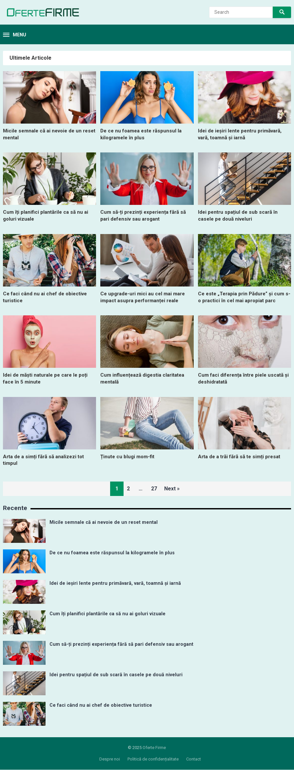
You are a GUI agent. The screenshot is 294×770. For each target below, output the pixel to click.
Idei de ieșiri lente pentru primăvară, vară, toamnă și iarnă (242, 134)
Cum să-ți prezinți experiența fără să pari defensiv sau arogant (145, 215)
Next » (174, 488)
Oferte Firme (154, 747)
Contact (193, 759)
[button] (14, 35)
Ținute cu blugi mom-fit (128, 456)
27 (154, 488)
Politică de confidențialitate (153, 759)
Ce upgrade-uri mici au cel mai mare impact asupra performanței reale (145, 297)
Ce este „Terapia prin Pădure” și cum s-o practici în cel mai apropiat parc (244, 297)
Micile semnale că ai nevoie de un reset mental (103, 522)
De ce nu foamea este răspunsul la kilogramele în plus (143, 134)
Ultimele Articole (30, 58)
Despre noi (109, 759)
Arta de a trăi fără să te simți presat (242, 456)
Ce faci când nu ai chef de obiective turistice (100, 705)
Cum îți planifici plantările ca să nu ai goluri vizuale (107, 614)
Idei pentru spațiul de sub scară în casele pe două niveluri (239, 215)
